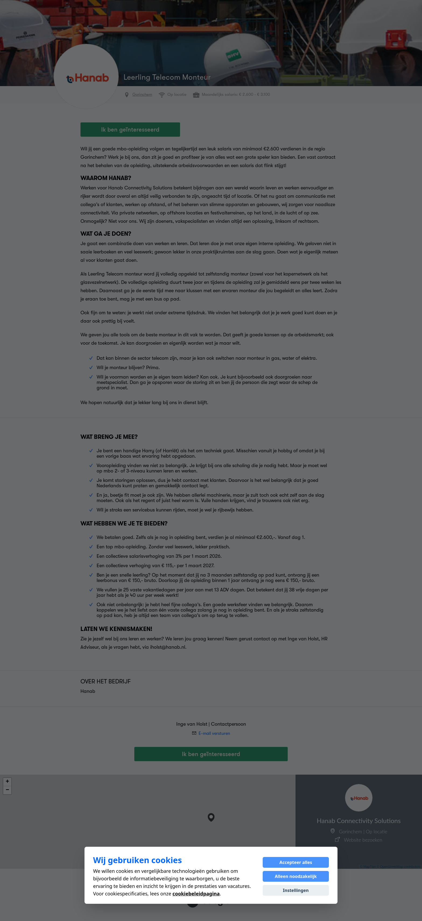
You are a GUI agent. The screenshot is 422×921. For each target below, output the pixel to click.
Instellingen (296, 890)
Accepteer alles (295, 862)
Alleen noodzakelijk (296, 876)
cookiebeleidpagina (196, 893)
